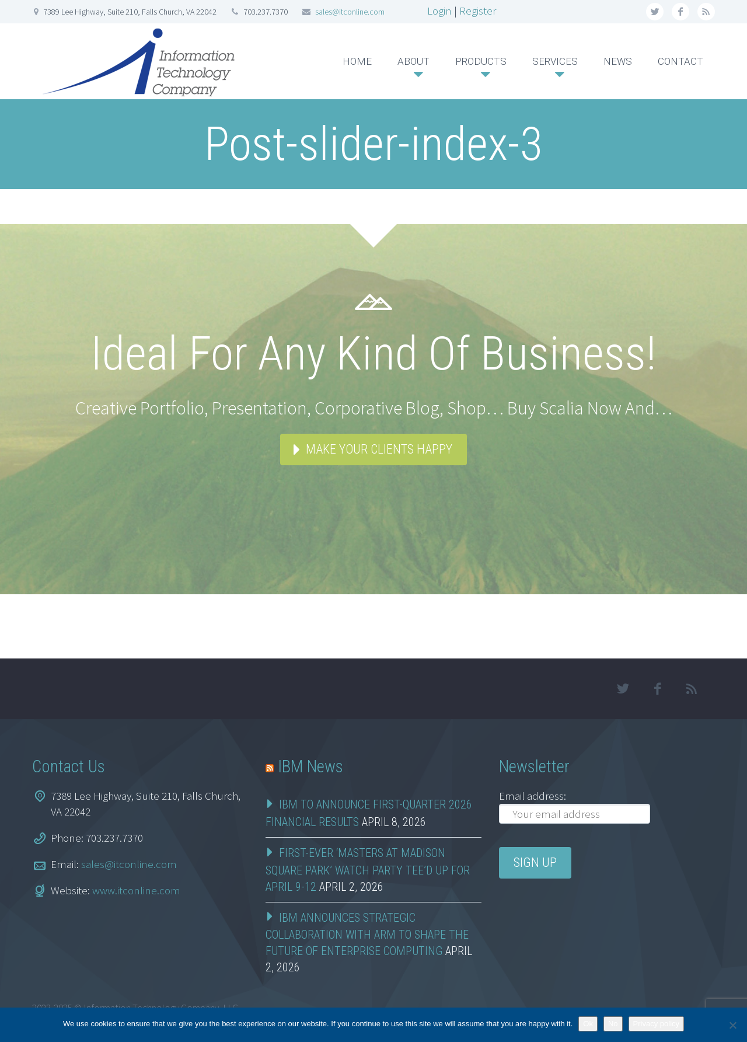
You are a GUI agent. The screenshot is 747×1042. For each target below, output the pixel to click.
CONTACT (680, 61)
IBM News (310, 766)
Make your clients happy (379, 449)
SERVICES (555, 61)
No (613, 1023)
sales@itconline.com (350, 11)
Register (477, 11)
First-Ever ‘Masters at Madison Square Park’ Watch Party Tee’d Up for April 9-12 (368, 870)
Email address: (532, 796)
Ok (588, 1023)
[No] (732, 1025)
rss (706, 11)
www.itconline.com (136, 890)
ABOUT (413, 61)
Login (439, 11)
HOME (357, 61)
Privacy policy (656, 1023)
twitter (655, 11)
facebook (680, 11)
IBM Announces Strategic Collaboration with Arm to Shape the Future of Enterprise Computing (367, 935)
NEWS (617, 61)
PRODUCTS (481, 61)
